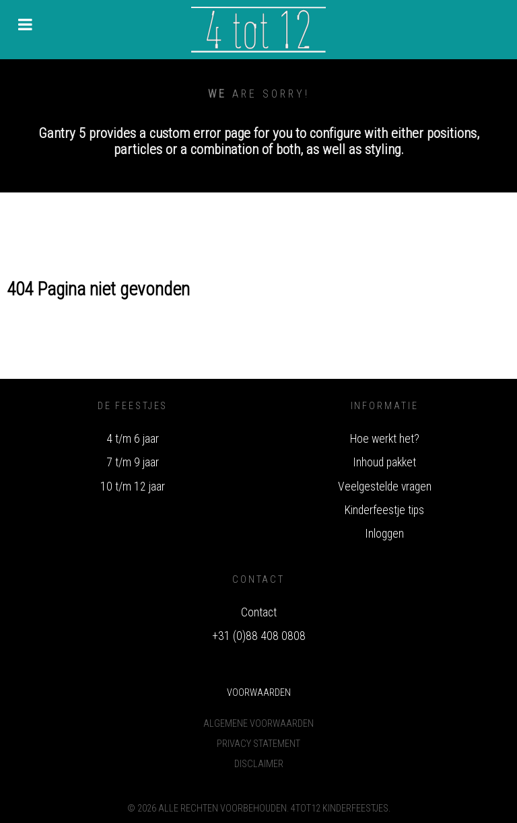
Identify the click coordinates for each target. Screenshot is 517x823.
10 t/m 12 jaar (132, 486)
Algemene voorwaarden (258, 723)
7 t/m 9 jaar (132, 462)
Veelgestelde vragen (385, 486)
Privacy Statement (258, 744)
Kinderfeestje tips (384, 510)
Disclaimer (258, 764)
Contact (259, 612)
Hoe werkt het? (384, 438)
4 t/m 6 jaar (132, 438)
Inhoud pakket (384, 462)
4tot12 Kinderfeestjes (339, 808)
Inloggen (384, 533)
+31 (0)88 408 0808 (259, 636)
